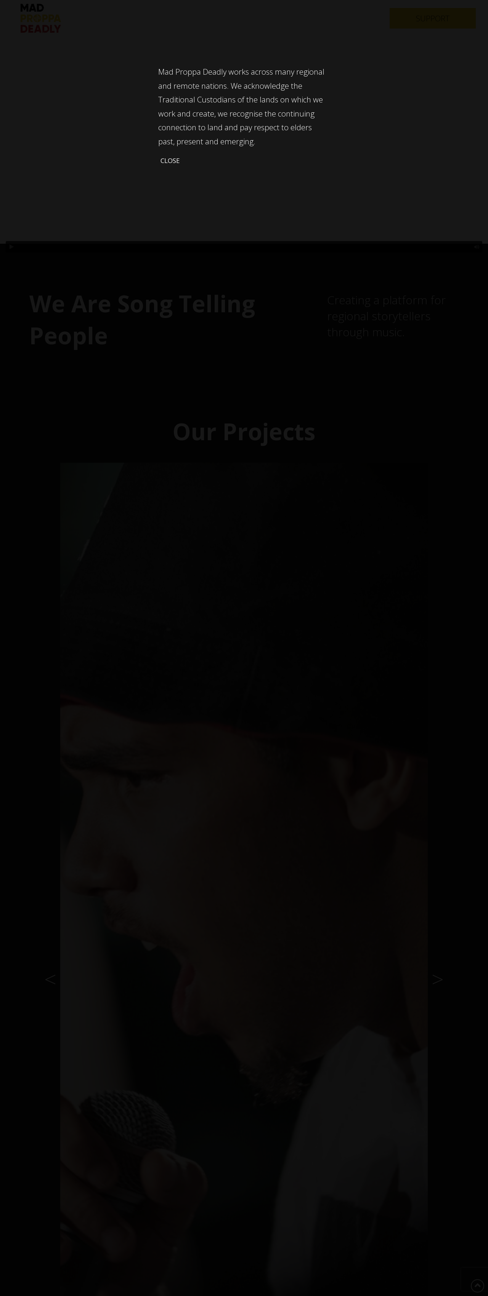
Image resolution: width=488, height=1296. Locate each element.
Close (170, 160)
